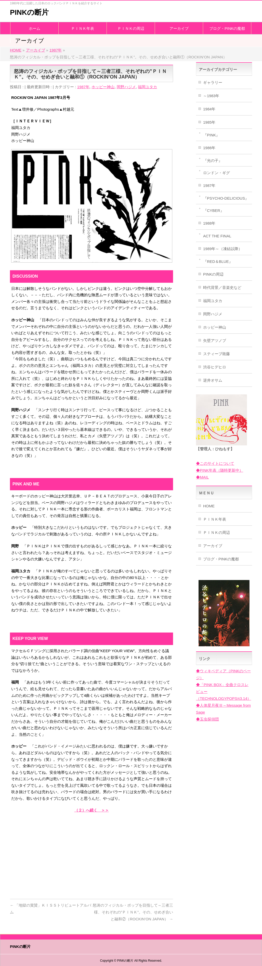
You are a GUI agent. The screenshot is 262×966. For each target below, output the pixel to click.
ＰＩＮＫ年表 (214, 519)
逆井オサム (212, 380)
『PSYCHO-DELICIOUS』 (226, 198)
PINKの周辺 (213, 274)
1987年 (83, 87)
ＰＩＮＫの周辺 (216, 532)
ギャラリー (212, 82)
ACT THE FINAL (217, 236)
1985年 (209, 122)
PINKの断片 (29, 12)
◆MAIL (202, 477)
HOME (209, 506)
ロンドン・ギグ (216, 173)
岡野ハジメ (126, 87)
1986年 (209, 148)
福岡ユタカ (147, 87)
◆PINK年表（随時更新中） (219, 470)
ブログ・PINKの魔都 (221, 559)
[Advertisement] (91, 854)
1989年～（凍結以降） (222, 249)
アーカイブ (212, 546)
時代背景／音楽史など (222, 287)
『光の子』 (212, 160)
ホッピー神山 (102, 87)
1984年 (209, 109)
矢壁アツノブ (214, 340)
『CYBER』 (213, 210)
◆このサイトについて (215, 463)
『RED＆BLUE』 (218, 261)
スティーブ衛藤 (216, 354)
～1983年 (211, 96)
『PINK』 (211, 135)
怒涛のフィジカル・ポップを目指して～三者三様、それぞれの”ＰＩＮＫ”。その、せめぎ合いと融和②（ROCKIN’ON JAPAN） (133, 912)
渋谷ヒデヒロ (214, 367)
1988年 (209, 223)
